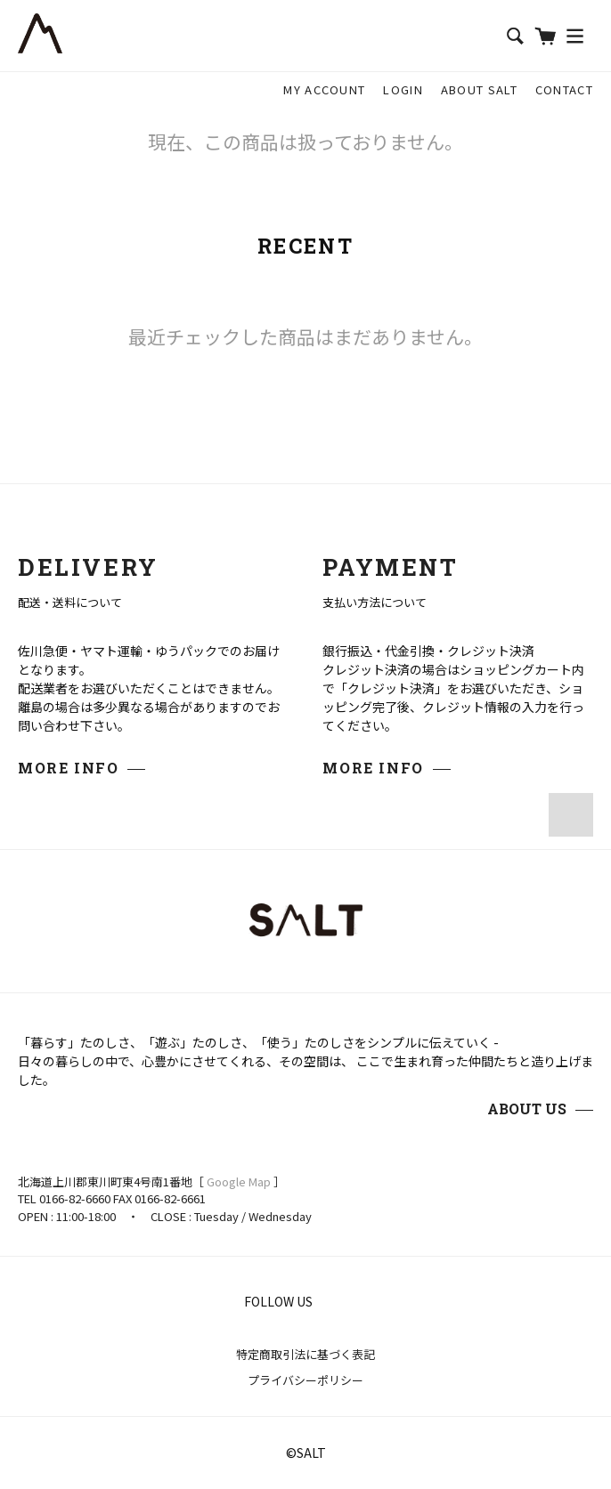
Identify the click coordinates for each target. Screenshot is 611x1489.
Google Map (239, 1181)
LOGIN (403, 89)
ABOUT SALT (479, 89)
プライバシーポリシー (305, 1380)
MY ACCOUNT (324, 89)
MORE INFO (68, 767)
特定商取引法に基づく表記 (305, 1354)
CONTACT (564, 89)
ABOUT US (526, 1108)
